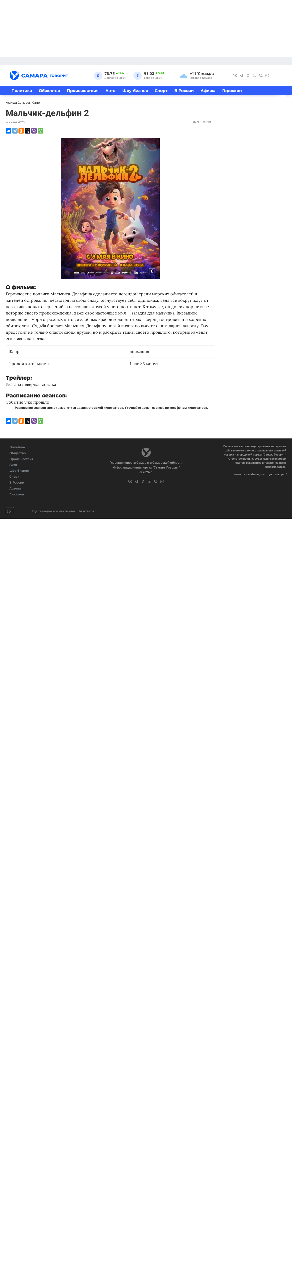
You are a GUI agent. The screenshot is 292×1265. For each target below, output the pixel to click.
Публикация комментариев (54, 511)
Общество (49, 90)
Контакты (86, 511)
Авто (110, 90)
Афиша (208, 90)
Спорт (161, 90)
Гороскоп (232, 90)
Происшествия (83, 90)
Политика (21, 90)
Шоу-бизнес (135, 90)
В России (184, 90)
